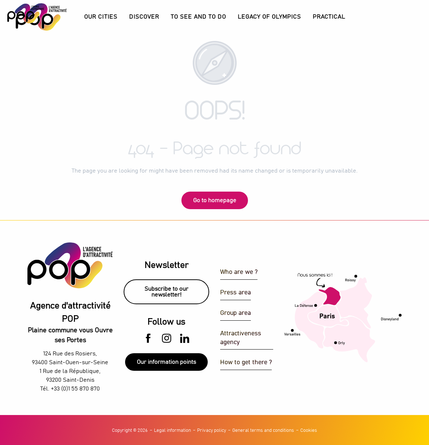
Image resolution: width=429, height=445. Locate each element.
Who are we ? (238, 272)
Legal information (172, 430)
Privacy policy (211, 430)
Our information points (166, 362)
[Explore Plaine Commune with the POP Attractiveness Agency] (25, 13)
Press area (235, 293)
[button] (144, 17)
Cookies (308, 430)
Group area (235, 313)
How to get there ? (246, 362)
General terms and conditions (263, 430)
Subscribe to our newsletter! (166, 292)
